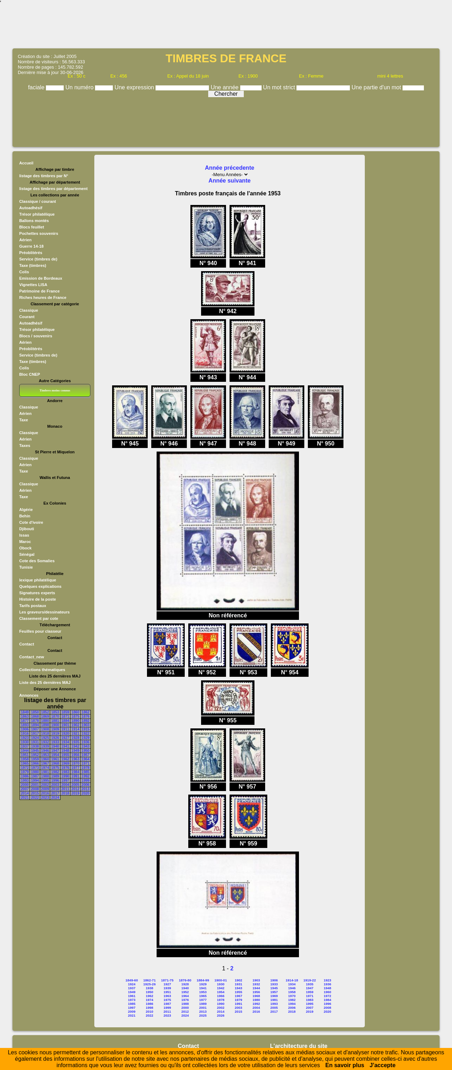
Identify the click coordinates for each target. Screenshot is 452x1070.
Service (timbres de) (38, 259)
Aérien (25, 240)
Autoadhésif (30, 208)
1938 (35, 746)
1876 (85, 716)
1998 (75, 780)
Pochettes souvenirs (38, 233)
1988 (45, 776)
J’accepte (382, 1065)
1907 (35, 729)
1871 (65, 716)
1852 (45, 712)
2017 (55, 793)
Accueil (26, 163)
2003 (55, 785)
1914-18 (292, 980)
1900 (55, 725)
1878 (35, 721)
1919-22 (310, 980)
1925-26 (149, 984)
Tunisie (26, 567)
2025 (202, 1015)
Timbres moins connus (55, 390)
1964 (85, 759)
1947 (55, 751)
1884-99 (203, 980)
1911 (65, 729)
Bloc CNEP (29, 374)
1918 (45, 734)
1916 (25, 734)
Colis (24, 272)
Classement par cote (38, 618)
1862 (85, 712)
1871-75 (167, 980)
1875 (75, 716)
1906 (25, 729)
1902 (75, 725)
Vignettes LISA (33, 285)
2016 (45, 793)
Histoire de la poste (37, 599)
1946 (45, 751)
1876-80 (185, 980)
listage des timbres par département (53, 188)
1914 (75, 729)
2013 (85, 789)
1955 (65, 755)
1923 (25, 738)
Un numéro (80, 87)
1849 (25, 712)
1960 (45, 759)
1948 (65, 751)
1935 (75, 742)
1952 (35, 755)
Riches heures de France (42, 297)
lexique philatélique (37, 580)
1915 (85, 729)
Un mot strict (279, 87)
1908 (45, 729)
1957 (85, 755)
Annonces (28, 695)
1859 (65, 712)
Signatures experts (37, 593)
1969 (65, 763)
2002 (45, 785)
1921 (75, 734)
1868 (35, 716)
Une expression (135, 87)
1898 (45, 725)
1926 (55, 738)
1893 (25, 725)
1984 (75, 772)
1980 (35, 772)
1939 (45, 746)
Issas (24, 535)
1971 (85, 763)
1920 (65, 734)
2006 (85, 785)
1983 (65, 772)
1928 (75, 738)
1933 (55, 742)
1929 (85, 738)
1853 (55, 712)
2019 (75, 793)
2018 (65, 793)
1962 (65, 759)
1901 (65, 725)
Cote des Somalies (36, 561)
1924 (35, 738)
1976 (65, 768)
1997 (65, 780)
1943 (85, 746)
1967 (45, 763)
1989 (55, 776)
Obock (25, 548)
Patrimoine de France (39, 291)
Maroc (25, 541)
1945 (35, 751)
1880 (45, 721)
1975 (55, 768)
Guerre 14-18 (31, 246)
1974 (45, 768)
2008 (35, 789)
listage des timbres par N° (43, 176)
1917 (35, 734)
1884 (65, 721)
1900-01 (221, 980)
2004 (65, 785)
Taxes (24, 445)
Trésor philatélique (36, 214)
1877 (25, 721)
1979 (25, 772)
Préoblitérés (30, 253)
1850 (35, 712)
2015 (35, 793)
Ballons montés (34, 220)
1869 (45, 716)
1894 (35, 725)
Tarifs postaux (32, 605)
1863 (25, 716)
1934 (65, 742)
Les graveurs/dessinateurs (44, 612)
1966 (35, 763)
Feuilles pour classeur (40, 631)
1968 (55, 763)
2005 (75, 785)
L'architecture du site (298, 1046)
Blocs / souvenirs (35, 336)
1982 (55, 772)
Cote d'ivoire (31, 522)
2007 (25, 789)
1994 (35, 780)
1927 (65, 738)
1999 (85, 780)
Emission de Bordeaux (40, 278)
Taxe (23, 420)
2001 (35, 785)
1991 (75, 776)
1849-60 (132, 980)
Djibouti (26, 529)
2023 (45, 798)
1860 (75, 712)
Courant (27, 317)
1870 (55, 716)
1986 (25, 776)
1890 (75, 721)
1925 (45, 738)
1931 (35, 742)
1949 (75, 751)
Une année (225, 87)
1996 (55, 780)
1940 (55, 746)
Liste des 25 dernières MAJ (44, 682)
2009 (45, 789)
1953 (45, 755)
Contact (26, 644)
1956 (75, 755)
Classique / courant (37, 201)
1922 (85, 734)
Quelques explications (40, 586)
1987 (35, 776)
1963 (75, 759)
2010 (55, 789)
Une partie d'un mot (377, 87)
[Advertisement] (226, 27)
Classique (28, 310)
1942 (75, 746)
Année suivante (230, 181)
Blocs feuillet (31, 227)
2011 (65, 789)
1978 (85, 768)
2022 (35, 798)
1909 (55, 729)
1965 (25, 763)
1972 (25, 768)
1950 (85, 751)
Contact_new (31, 657)
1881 (55, 721)
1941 (65, 746)
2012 (75, 789)
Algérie (26, 509)
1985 (85, 772)
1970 (75, 763)
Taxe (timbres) (32, 265)
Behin (24, 516)
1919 (55, 734)
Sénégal (27, 554)
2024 (55, 798)
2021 (25, 798)
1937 (25, 746)
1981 (45, 772)
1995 (45, 780)
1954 (55, 755)
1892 (85, 721)
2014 (25, 793)
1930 (25, 742)
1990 (65, 776)
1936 (85, 742)
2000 (25, 785)
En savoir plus (344, 1065)
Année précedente (229, 168)
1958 (25, 759)
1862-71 (149, 980)
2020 (85, 793)
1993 (25, 780)
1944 (25, 751)
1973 (35, 768)
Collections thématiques (42, 670)
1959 (35, 759)
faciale (37, 87)
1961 (55, 759)
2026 (220, 1015)
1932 (45, 742)
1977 (75, 768)
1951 (25, 755)
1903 (85, 725)
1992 (85, 776)
